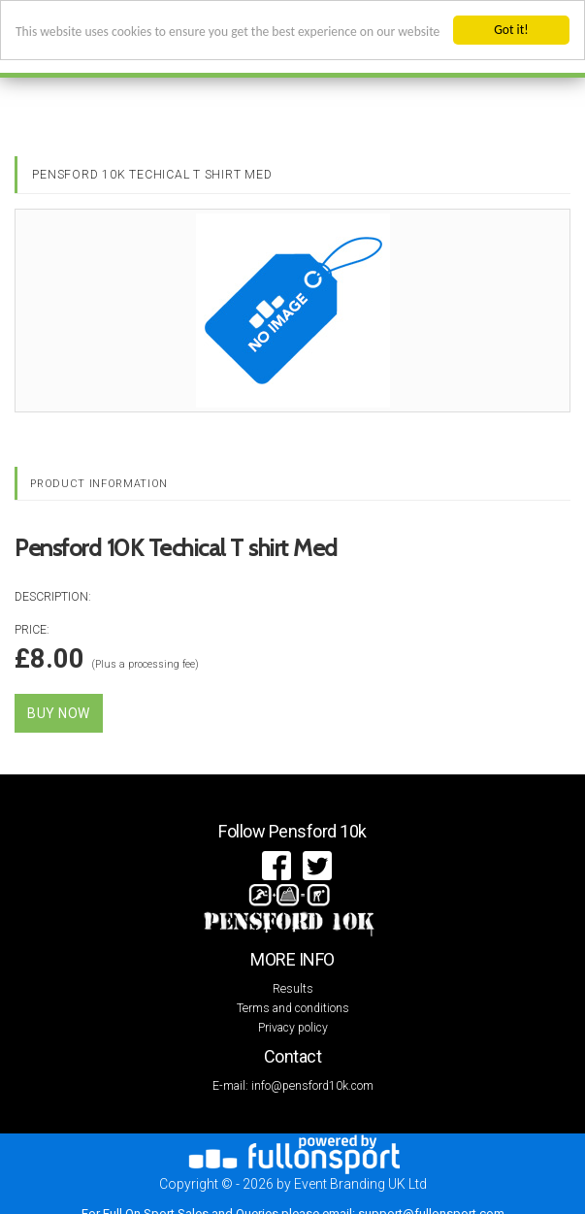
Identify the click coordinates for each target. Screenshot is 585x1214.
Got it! (511, 29)
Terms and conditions (293, 1008)
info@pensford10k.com (312, 1086)
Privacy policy (293, 1027)
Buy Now (58, 713)
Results (293, 989)
